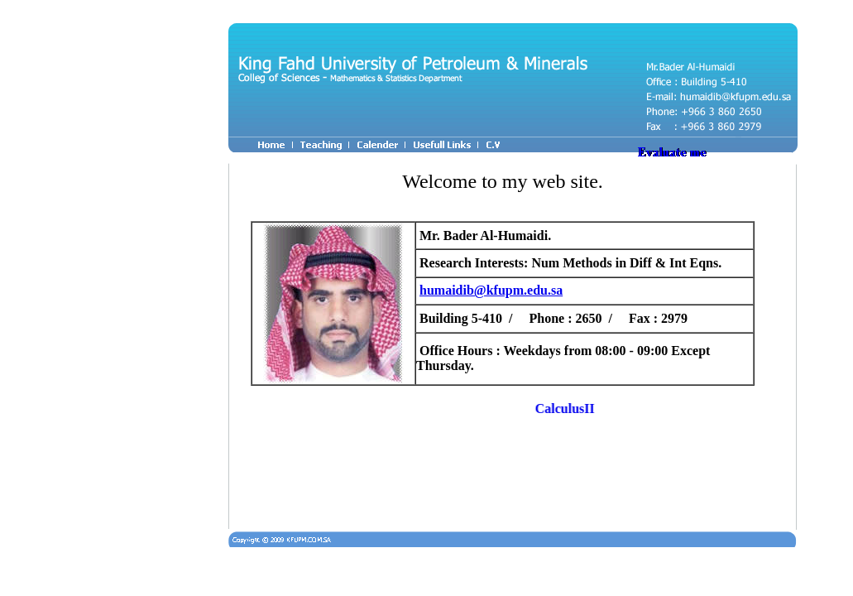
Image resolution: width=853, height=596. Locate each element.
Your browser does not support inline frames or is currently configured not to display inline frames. (506, 341)
